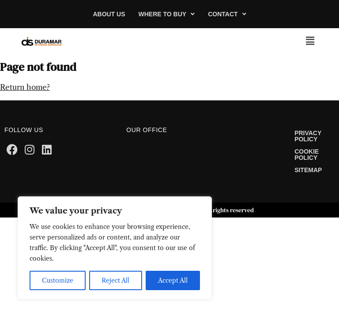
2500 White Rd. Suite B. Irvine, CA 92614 (199, 146)
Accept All (173, 280)
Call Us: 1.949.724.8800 (166, 155)
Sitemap (308, 169)
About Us (109, 14)
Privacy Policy (307, 136)
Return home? (25, 87)
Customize (57, 280)
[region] (115, 247)
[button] (167, 14)
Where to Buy (167, 14)
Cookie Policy (306, 154)
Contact (227, 14)
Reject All (115, 280)
